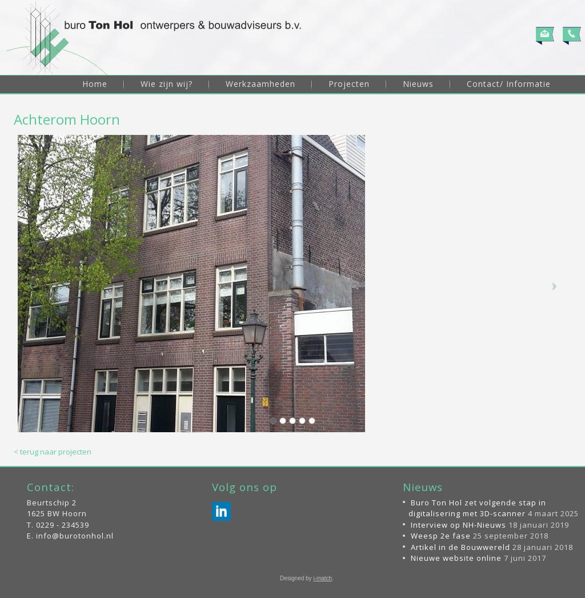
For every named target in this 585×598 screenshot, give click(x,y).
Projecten (349, 83)
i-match (322, 578)
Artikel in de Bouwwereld (460, 547)
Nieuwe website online (456, 558)
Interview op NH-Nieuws (458, 525)
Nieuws (418, 83)
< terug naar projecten (52, 451)
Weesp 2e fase (441, 536)
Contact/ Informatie (509, 83)
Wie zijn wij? (167, 83)
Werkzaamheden (260, 83)
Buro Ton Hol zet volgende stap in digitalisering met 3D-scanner (477, 508)
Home (94, 83)
